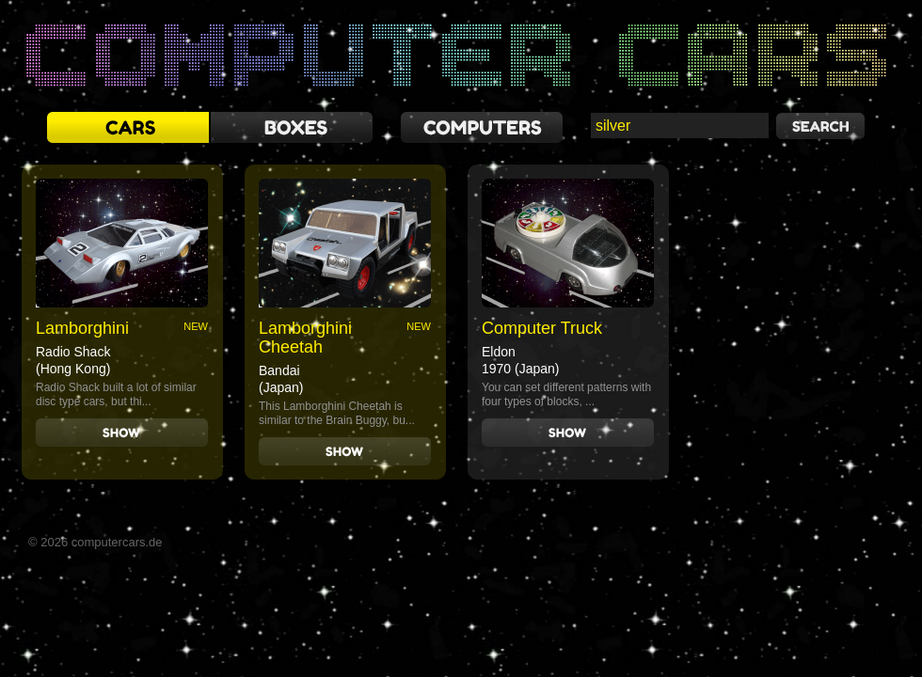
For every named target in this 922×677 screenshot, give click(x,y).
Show (122, 432)
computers (482, 127)
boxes (292, 127)
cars (128, 127)
